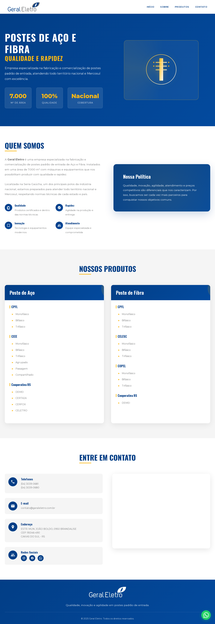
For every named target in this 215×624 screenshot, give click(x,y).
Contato (201, 6)
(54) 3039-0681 (30, 483)
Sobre (164, 6)
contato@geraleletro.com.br (38, 508)
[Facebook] (32, 558)
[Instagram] (24, 558)
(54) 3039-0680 (30, 487)
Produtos (182, 6)
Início (150, 6)
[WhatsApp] (41, 558)
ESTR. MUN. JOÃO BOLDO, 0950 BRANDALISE (48, 529)
